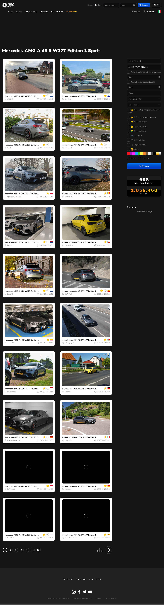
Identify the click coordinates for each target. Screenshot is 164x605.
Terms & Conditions (82, 598)
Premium (72, 11)
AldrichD (10, 99)
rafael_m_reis (69, 343)
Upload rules (57, 11)
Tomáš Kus (69, 245)
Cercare (143, 5)
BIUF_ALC (68, 294)
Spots (19, 11)
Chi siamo (68, 580)
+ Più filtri (155, 5)
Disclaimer (111, 598)
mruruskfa (11, 343)
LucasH (10, 294)
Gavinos (67, 392)
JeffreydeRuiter (70, 148)
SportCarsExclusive (14, 197)
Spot (99, 5)
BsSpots (68, 99)
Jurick (9, 148)
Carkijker (10, 538)
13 (38, 550)
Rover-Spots (11, 392)
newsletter (95, 580)
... (32, 550)
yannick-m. (68, 197)
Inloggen (148, 11)
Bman (9, 245)
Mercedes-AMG (11, 96)
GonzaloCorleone (13, 440)
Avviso (135, 11)
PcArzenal (11, 489)
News (89, 5)
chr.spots (68, 440)
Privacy (98, 598)
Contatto (81, 580)
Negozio (44, 11)
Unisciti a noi (31, 11)
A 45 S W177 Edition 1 (29, 96)
